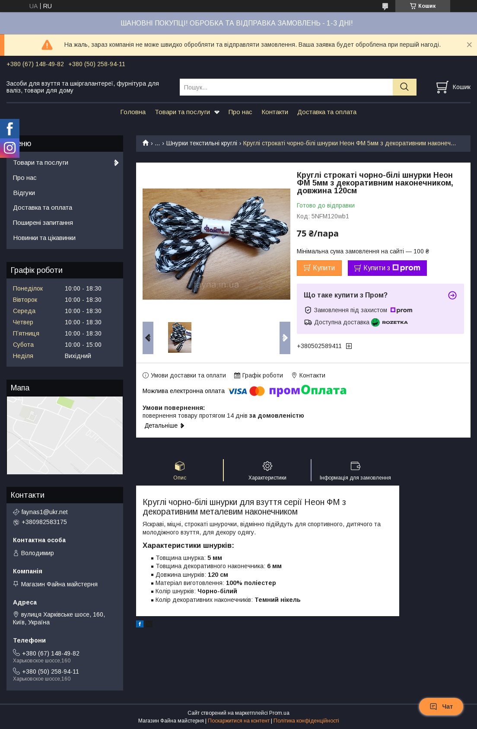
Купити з (391, 268)
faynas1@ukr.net (45, 511)
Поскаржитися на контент (239, 721)
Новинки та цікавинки (44, 237)
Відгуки (24, 192)
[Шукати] (405, 87)
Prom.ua (279, 713)
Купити (324, 268)
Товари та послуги (182, 111)
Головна (133, 111)
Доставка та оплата (326, 111)
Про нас (240, 111)
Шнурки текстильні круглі (201, 143)
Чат (441, 706)
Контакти (274, 111)
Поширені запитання (43, 222)
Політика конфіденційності (306, 721)
